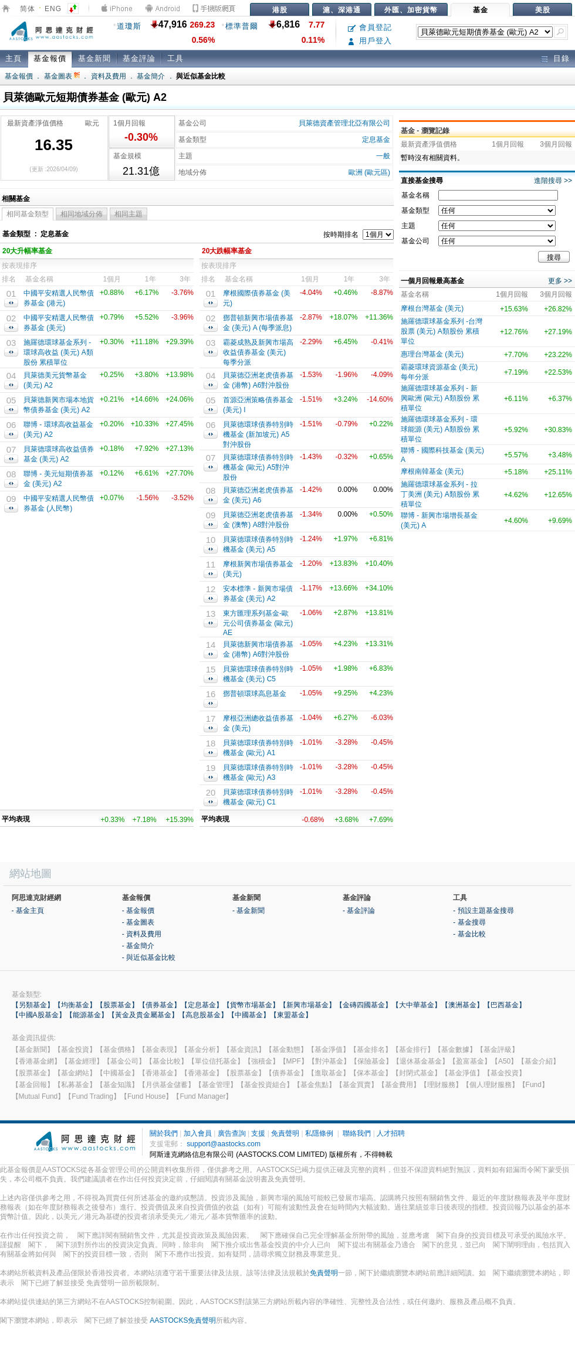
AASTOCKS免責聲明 (183, 1320)
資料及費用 (108, 76)
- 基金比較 (469, 934)
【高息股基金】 (203, 1015)
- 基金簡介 (138, 946)
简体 (27, 9)
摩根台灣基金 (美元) (432, 308)
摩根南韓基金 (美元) (432, 471)
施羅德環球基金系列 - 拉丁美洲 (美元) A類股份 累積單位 (440, 494)
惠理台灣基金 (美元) (432, 354)
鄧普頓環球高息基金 (254, 694)
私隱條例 (319, 1133)
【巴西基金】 (504, 1005)
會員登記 (370, 27)
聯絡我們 (357, 1133)
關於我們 (164, 1133)
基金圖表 (62, 76)
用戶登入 (370, 40)
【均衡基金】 (75, 1005)
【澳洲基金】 (462, 1005)
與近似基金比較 (200, 76)
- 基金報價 (138, 910)
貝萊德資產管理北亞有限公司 (344, 123)
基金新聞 (94, 58)
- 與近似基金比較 (148, 957)
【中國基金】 (249, 1015)
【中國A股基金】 (39, 1015)
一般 (383, 156)
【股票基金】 (117, 1005)
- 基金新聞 (248, 910)
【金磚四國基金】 (364, 1005)
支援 (258, 1133)
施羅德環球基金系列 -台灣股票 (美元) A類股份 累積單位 (441, 331)
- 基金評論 (359, 910)
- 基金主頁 (28, 910)
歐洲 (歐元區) (369, 172)
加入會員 (198, 1133)
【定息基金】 (202, 1005)
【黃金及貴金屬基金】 (143, 1015)
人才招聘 (391, 1133)
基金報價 (49, 58)
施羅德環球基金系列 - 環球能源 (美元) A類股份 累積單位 (440, 429)
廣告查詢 (232, 1133)
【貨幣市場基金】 (251, 1005)
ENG (53, 9)
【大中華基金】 (416, 1005)
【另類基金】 (33, 1005)
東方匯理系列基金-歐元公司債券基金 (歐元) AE (258, 623)
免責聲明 (285, 1133)
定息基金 (376, 139)
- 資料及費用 (141, 934)
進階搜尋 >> (553, 180)
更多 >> (560, 281)
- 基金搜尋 (469, 922)
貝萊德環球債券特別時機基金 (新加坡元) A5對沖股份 (258, 434)
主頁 (13, 58)
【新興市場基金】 (307, 1005)
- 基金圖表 (138, 922)
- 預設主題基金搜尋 (483, 910)
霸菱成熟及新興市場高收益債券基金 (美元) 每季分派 (258, 352)
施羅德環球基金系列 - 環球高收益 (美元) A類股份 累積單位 (58, 352)
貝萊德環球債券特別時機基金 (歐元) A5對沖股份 (258, 467)
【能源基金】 (87, 1015)
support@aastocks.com (224, 1144)
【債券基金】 (159, 1005)
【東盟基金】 (291, 1015)
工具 (175, 58)
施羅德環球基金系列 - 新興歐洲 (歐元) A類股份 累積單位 (440, 398)
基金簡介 (151, 76)
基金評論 (139, 58)
